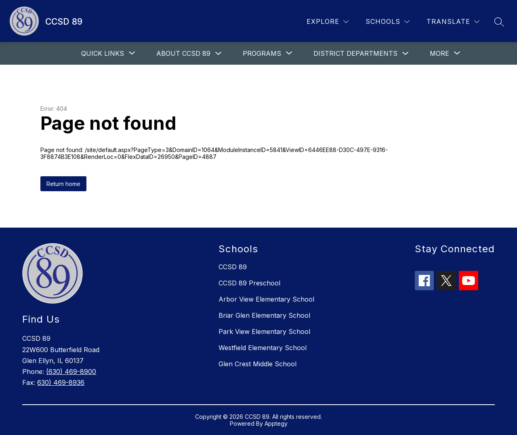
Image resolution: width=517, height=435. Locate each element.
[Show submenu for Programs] (262, 53)
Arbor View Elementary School (266, 299)
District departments (355, 53)
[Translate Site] (453, 22)
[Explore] (328, 22)
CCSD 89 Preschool (249, 283)
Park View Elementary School (264, 331)
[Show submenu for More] (439, 53)
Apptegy (276, 423)
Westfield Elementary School (263, 348)
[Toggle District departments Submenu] (405, 53)
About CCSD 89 (183, 53)
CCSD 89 (233, 267)
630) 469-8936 (60, 382)
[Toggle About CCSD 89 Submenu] (218, 53)
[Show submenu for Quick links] (102, 53)
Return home (63, 183)
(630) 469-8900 (71, 371)
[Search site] (499, 22)
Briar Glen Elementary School (264, 315)
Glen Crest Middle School (257, 364)
